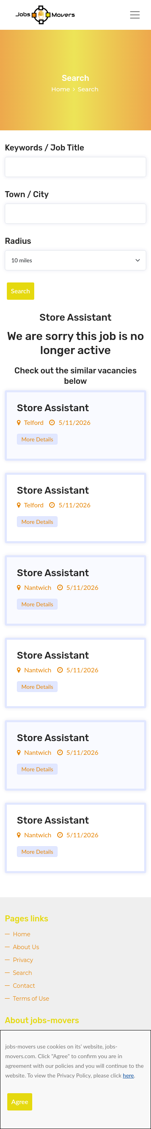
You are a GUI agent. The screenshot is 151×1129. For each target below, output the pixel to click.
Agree (19, 1101)
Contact (24, 985)
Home (60, 89)
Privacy (23, 960)
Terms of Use (31, 998)
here (128, 1075)
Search (20, 291)
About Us (26, 947)
